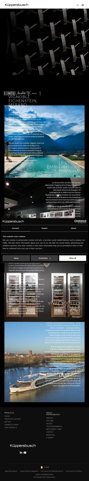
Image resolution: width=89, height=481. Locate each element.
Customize (44, 258)
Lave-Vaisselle (10, 427)
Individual (50, 435)
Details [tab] (44, 228)
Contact (50, 432)
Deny (16, 258)
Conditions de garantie (29, 471)
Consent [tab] (15, 228)
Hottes (7, 422)
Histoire (50, 421)
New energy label (54, 429)
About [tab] (73, 228)
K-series (49, 438)
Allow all (72, 258)
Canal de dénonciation (44, 474)
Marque (49, 418)
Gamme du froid (11, 425)
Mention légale (11, 471)
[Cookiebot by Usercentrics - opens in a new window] (76, 221)
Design (49, 424)
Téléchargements (54, 426)
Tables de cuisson (12, 419)
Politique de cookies (74, 471)
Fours (7, 416)
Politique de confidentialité (52, 471)
